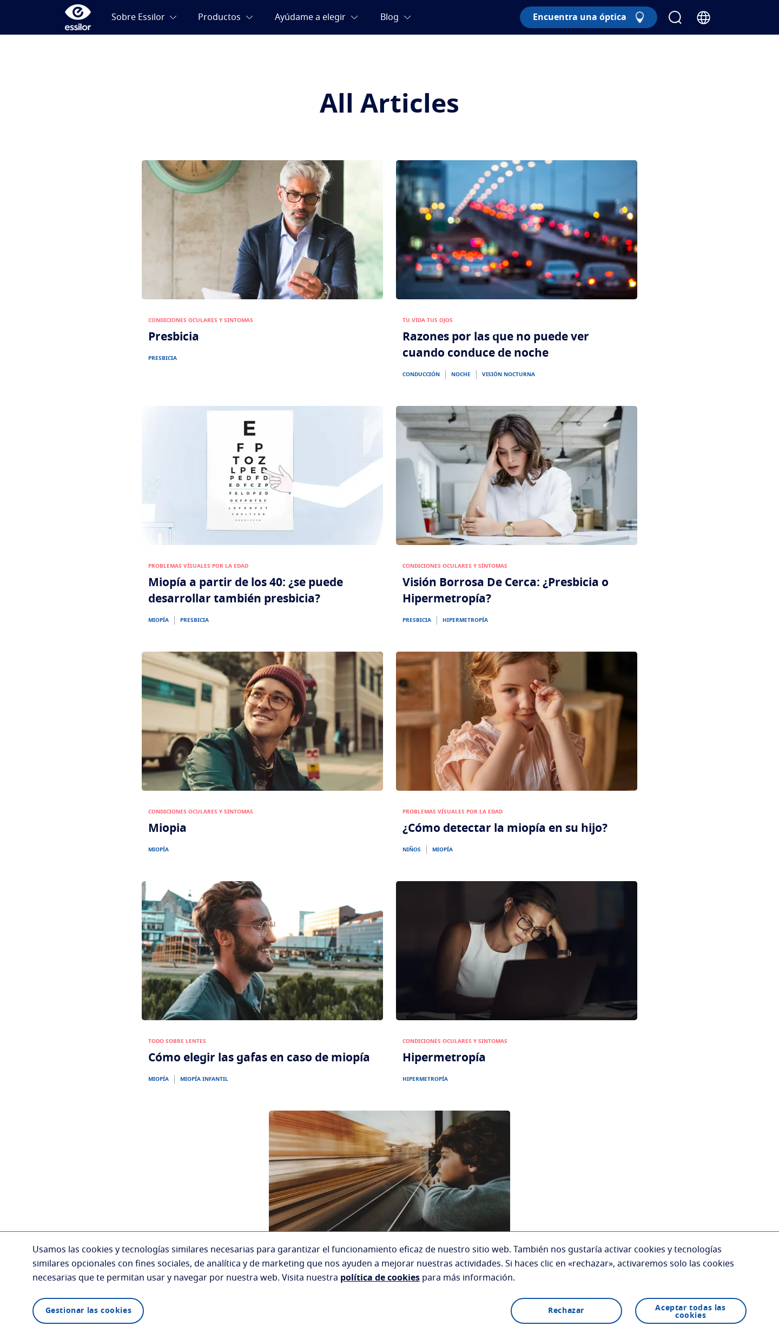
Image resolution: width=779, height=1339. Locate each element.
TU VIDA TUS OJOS (427, 320)
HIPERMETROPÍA (465, 620)
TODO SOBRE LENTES (177, 1041)
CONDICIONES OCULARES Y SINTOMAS (200, 320)
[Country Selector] (703, 17)
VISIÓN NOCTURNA (508, 374)
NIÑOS (411, 849)
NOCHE (461, 374)
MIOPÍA (158, 620)
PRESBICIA (162, 358)
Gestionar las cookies (88, 1311)
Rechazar (566, 1311)
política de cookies (380, 1278)
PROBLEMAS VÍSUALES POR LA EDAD (198, 566)
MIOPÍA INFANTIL (204, 1079)
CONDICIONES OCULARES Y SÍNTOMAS (454, 566)
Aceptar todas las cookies (690, 1312)
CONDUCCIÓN (421, 374)
